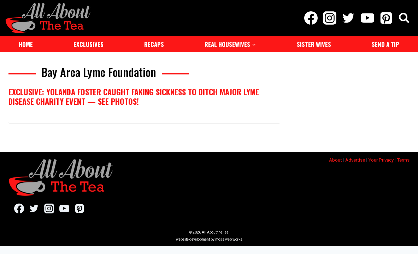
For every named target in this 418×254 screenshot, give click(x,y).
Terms (403, 159)
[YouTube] (367, 17)
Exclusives (88, 43)
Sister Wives (314, 43)
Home (26, 43)
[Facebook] (310, 17)
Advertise (355, 159)
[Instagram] (329, 17)
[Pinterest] (386, 17)
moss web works (228, 239)
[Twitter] (348, 17)
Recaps (154, 43)
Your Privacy (381, 159)
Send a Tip (385, 43)
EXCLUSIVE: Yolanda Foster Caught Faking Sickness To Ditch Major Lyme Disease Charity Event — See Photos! (133, 95)
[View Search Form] (404, 17)
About (335, 159)
